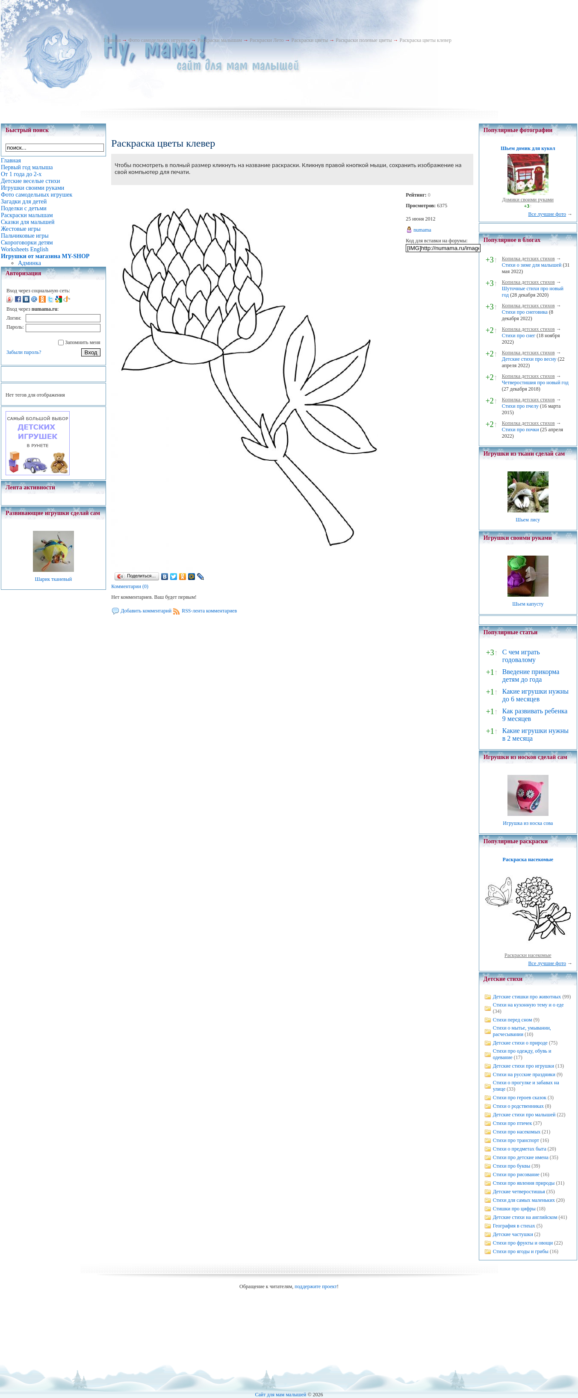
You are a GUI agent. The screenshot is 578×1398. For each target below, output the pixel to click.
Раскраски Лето (267, 40)
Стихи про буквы (512, 1166)
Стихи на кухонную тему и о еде (528, 1005)
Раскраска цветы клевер (426, 40)
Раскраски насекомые (527, 955)
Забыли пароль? (23, 352)
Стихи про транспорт (516, 1140)
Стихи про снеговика (525, 312)
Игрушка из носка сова (528, 823)
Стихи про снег (518, 335)
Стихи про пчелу (520, 406)
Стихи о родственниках (518, 1106)
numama (422, 230)
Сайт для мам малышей (280, 1395)
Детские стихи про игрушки (523, 1066)
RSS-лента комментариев (209, 611)
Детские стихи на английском (525, 1217)
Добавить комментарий (146, 611)
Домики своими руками (528, 200)
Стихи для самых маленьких (524, 1200)
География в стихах (514, 1226)
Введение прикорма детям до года (530, 675)
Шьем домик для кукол (528, 148)
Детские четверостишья (519, 1192)
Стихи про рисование (516, 1174)
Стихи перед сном (512, 1020)
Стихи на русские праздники (524, 1074)
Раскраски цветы (309, 40)
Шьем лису (528, 520)
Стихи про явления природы (524, 1183)
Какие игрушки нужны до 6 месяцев (535, 695)
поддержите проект (316, 1286)
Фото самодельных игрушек (158, 40)
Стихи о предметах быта (519, 1149)
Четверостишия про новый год (535, 383)
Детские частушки (513, 1234)
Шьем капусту (527, 604)
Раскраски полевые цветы (364, 40)
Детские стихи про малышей (524, 1115)
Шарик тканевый (53, 579)
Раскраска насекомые (528, 859)
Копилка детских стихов (528, 259)
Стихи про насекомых (517, 1132)
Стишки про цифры (514, 1209)
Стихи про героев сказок (519, 1098)
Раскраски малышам (220, 40)
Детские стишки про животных (527, 997)
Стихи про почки (520, 430)
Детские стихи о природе (520, 1043)
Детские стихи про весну (529, 359)
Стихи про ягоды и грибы (521, 1251)
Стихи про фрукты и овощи (523, 1243)
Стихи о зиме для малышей (532, 265)
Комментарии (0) (129, 586)
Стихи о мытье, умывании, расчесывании (522, 1031)
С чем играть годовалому (521, 655)
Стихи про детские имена (521, 1157)
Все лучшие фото (547, 214)
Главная (112, 40)
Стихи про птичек (512, 1123)
